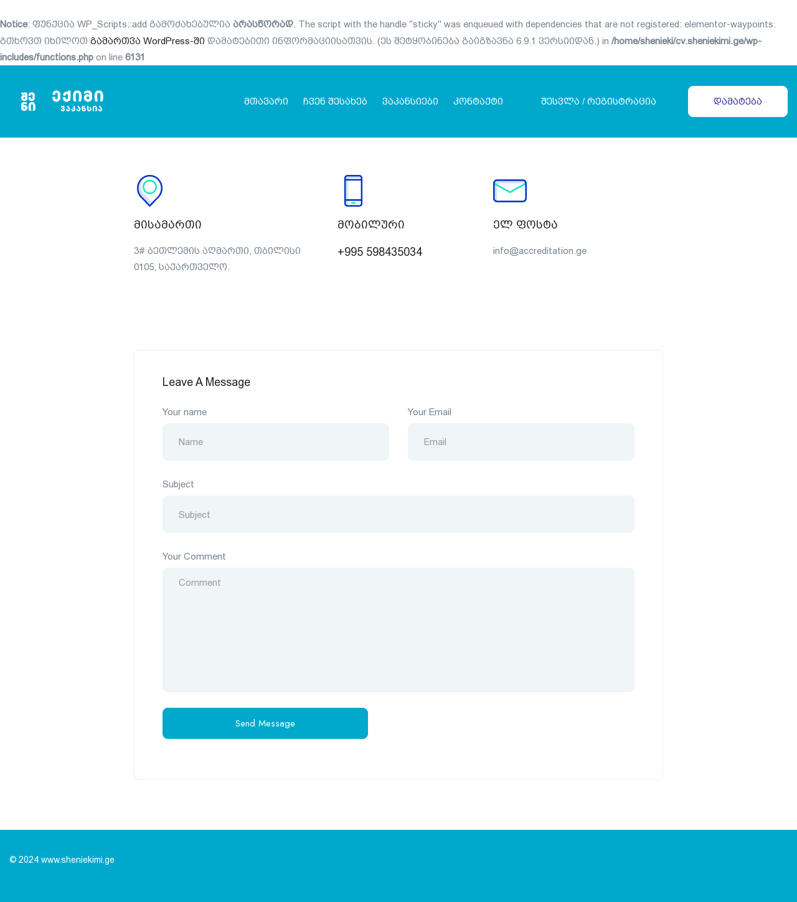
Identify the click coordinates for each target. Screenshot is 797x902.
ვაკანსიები (410, 101)
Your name (185, 411)
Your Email (429, 411)
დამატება (738, 101)
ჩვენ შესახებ (335, 101)
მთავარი (266, 101)
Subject (178, 484)
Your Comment (194, 556)
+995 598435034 (379, 252)
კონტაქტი (478, 101)
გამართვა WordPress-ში (147, 40)
